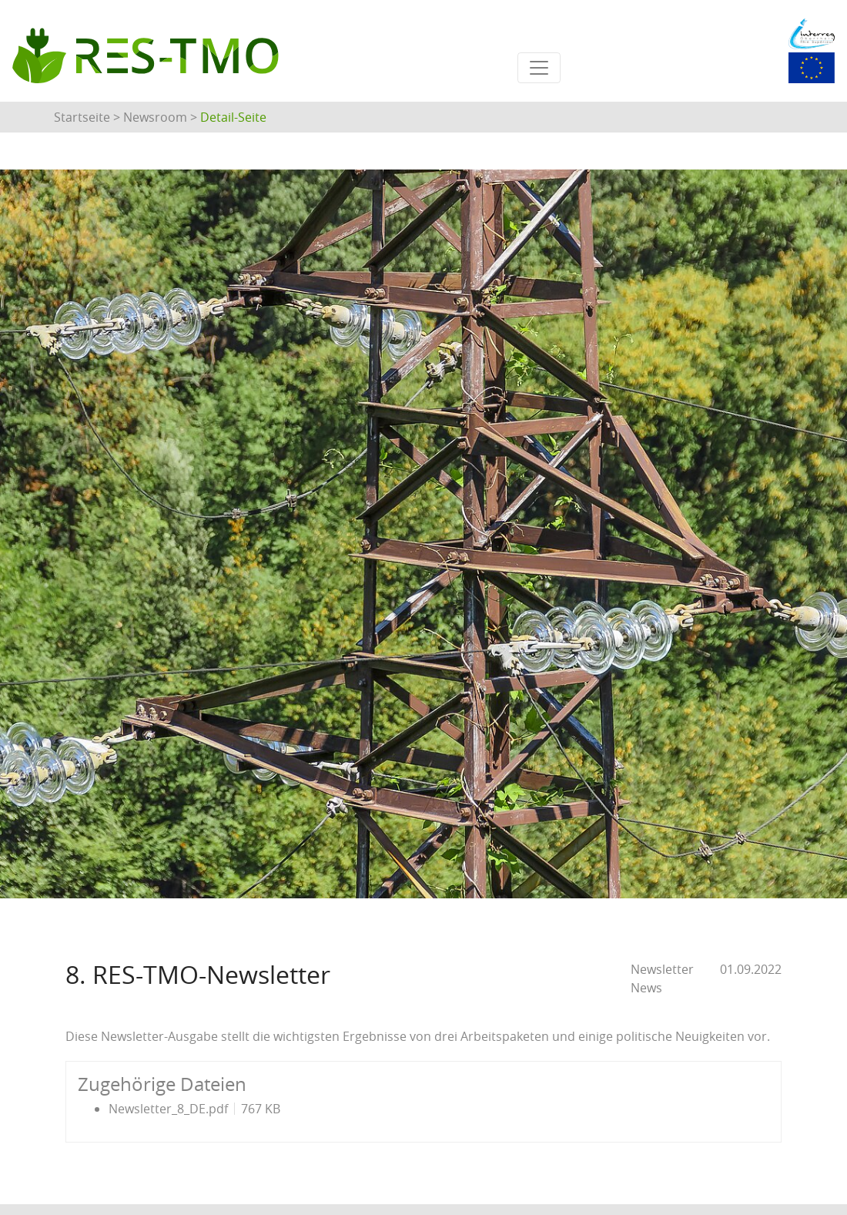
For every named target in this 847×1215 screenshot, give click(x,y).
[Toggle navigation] (539, 67)
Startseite (82, 117)
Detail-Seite (233, 117)
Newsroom (155, 117)
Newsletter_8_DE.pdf (168, 1108)
